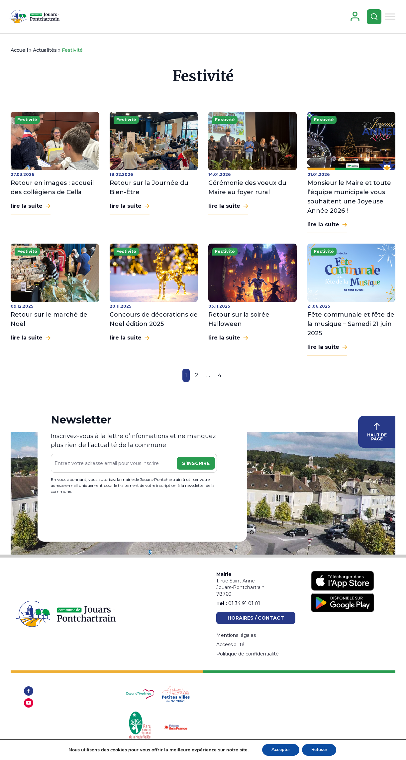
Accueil (19, 53)
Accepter (279, 749)
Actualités (45, 53)
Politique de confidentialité (247, 654)
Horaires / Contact (256, 618)
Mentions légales (236, 635)
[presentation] (101, 518)
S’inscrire (196, 466)
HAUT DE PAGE (377, 434)
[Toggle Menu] (389, 18)
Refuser (320, 749)
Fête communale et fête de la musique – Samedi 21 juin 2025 (350, 327)
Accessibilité (230, 644)
